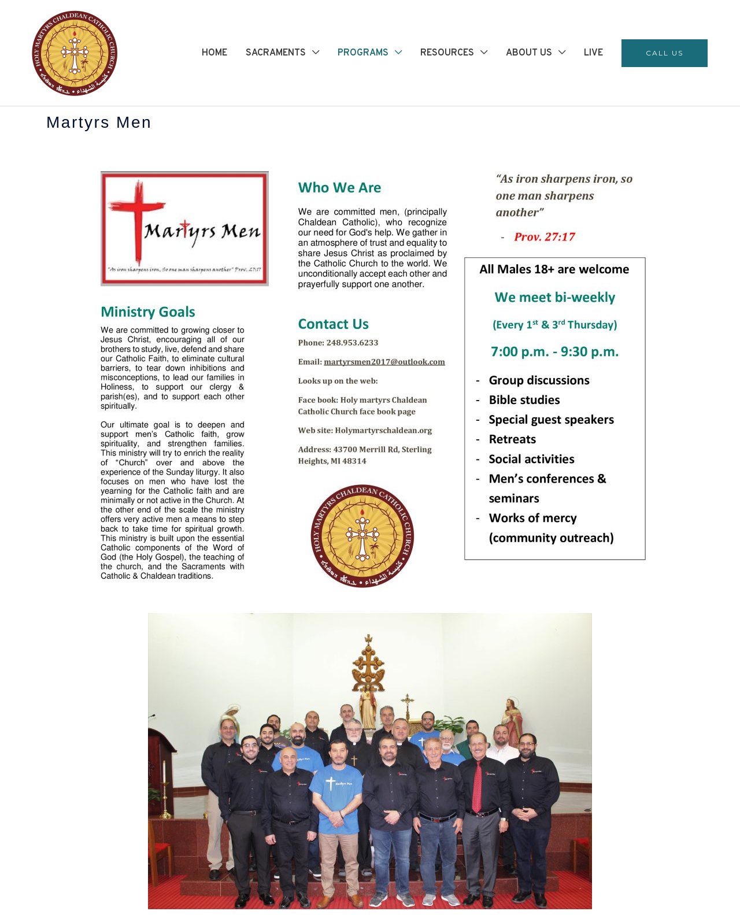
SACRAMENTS (276, 53)
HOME (214, 53)
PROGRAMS (363, 53)
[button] (664, 53)
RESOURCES (447, 53)
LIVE (593, 53)
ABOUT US (529, 53)
